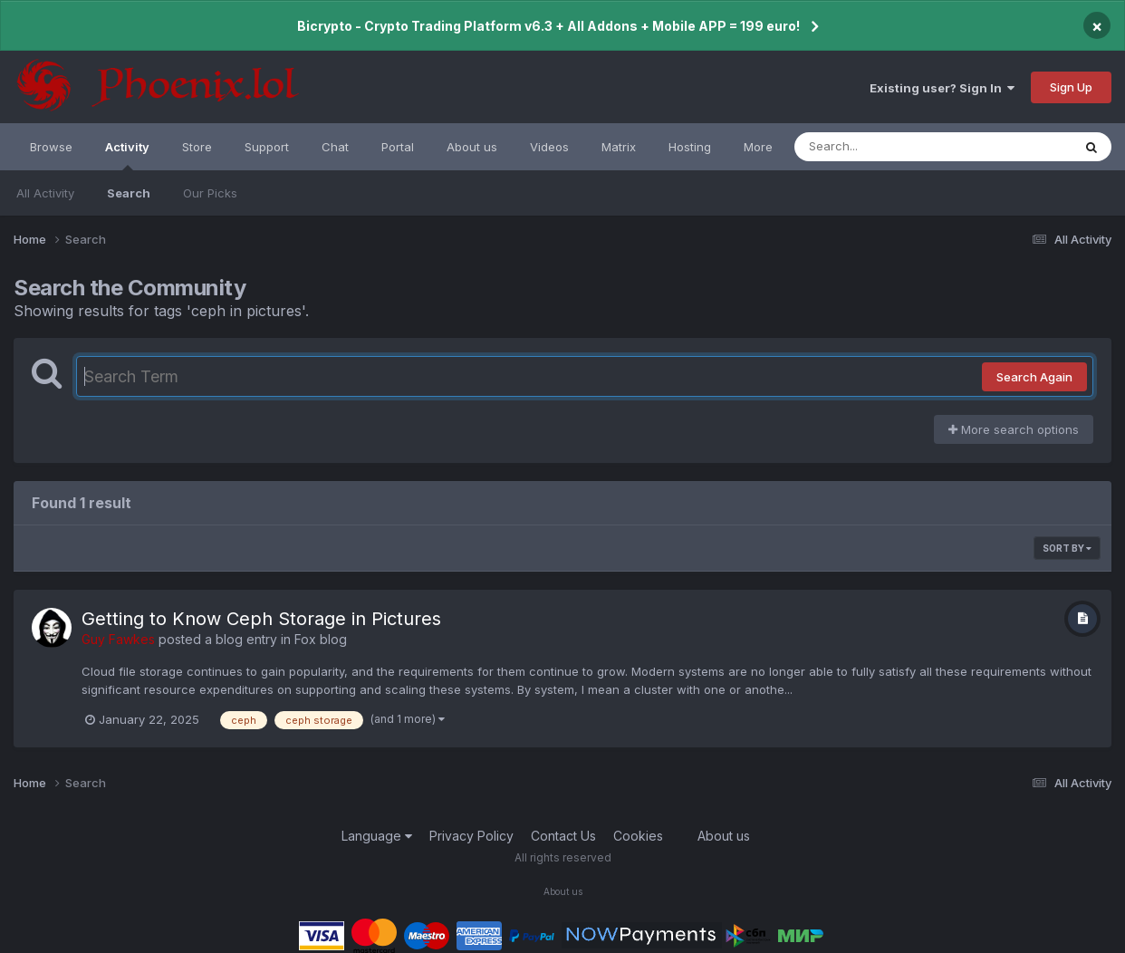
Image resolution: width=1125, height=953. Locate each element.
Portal (397, 147)
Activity (127, 155)
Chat (335, 147)
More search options (1013, 429)
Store (197, 147)
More (758, 147)
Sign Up (1071, 87)
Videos (549, 147)
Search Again (1034, 377)
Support (267, 147)
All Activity (45, 193)
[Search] (883, 146)
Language (376, 835)
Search (128, 193)
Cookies (638, 835)
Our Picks (210, 193)
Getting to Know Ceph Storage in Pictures (261, 619)
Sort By (1067, 548)
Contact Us (563, 835)
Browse (51, 147)
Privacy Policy (471, 835)
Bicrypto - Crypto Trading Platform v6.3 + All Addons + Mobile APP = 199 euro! (548, 26)
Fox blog (320, 639)
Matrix (618, 147)
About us (472, 147)
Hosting (689, 147)
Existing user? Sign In (942, 88)
